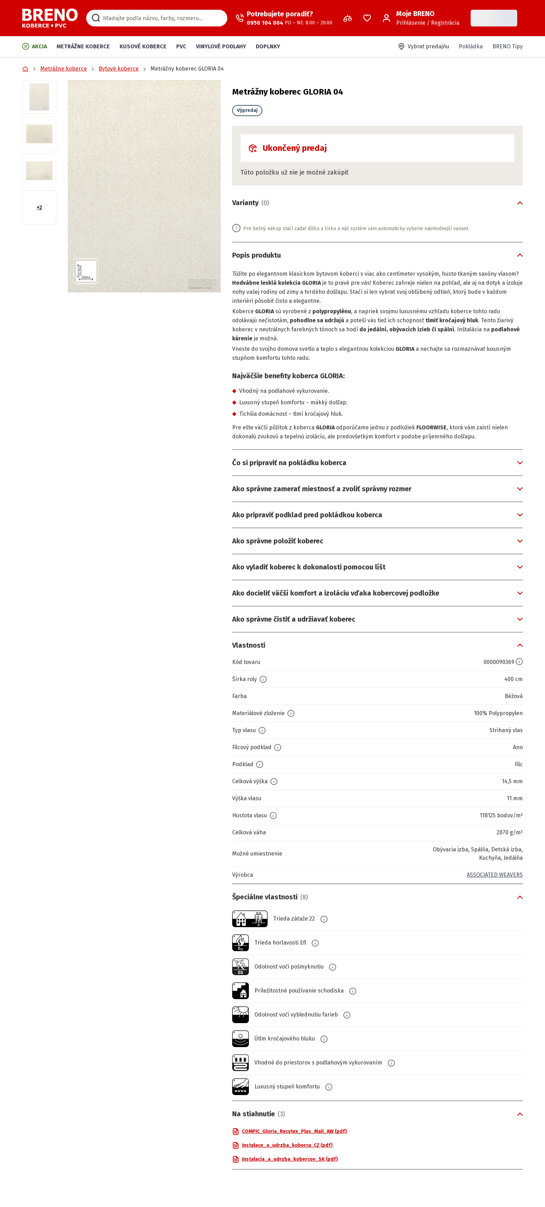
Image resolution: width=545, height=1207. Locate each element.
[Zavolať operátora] (284, 18)
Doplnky (268, 46)
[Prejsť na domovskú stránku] (50, 18)
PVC (181, 46)
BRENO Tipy (508, 46)
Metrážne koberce (83, 46)
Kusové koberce (143, 46)
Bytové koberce (119, 68)
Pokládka (471, 46)
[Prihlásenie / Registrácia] (420, 18)
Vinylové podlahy (221, 46)
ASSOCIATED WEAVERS (495, 875)
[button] (144, 186)
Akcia (34, 46)
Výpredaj (247, 110)
